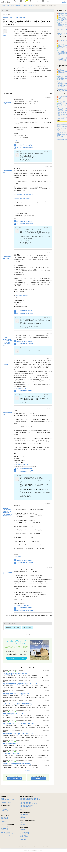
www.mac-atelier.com (22, 218)
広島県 (29, 805)
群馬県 (27, 799)
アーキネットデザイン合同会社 (7, 363)
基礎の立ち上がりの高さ (62, 110)
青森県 (24, 798)
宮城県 (29, 798)
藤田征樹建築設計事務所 (7, 413)
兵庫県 (29, 803)
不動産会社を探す (23, 817)
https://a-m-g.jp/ (20, 140)
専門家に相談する (24, 827)
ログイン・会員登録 (61, 2)
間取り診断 (58, 129)
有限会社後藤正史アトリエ (7, 103)
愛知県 (27, 802)
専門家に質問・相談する (14, 778)
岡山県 (27, 805)
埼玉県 (29, 799)
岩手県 (27, 798)
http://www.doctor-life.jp (20, 388)
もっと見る (27, 770)
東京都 (4, 35)
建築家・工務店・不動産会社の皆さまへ (7, 799)
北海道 (21, 798)
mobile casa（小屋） (4, 828)
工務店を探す (22, 816)
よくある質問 (39, 846)
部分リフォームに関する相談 (24, 833)
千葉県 (32, 799)
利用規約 (21, 846)
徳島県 (21, 806)
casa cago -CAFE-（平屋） (5, 835)
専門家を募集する (38, 778)
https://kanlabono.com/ (22, 295)
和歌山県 (35, 803)
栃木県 (24, 799)
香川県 (24, 806)
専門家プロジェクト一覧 (24, 822)
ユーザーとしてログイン (5, 810)
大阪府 (27, 803)
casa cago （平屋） (4, 829)
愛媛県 (27, 806)
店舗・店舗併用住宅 (20, 17)
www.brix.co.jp (17, 556)
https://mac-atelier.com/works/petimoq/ (23, 194)
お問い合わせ (45, 846)
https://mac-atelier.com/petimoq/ (22, 198)
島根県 (24, 805)
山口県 (32, 805)
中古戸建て (5, 17)
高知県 (29, 806)
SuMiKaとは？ (3, 798)
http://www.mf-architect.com (21, 464)
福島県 (38, 798)
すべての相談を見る (23, 829)
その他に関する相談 (23, 839)
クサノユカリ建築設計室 (7, 573)
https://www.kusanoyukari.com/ (21, 605)
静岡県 (24, 802)
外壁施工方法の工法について (62, 139)
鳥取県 (21, 805)
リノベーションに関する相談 (24, 832)
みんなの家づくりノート (5, 817)
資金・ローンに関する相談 (24, 836)
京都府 (24, 803)
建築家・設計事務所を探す (24, 814)
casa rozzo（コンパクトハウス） (6, 832)
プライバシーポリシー (27, 846)
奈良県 (32, 803)
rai (4, 33)
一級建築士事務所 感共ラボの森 (7, 257)
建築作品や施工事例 (4, 818)
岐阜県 (21, 802)
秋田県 (32, 798)
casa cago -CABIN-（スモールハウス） (7, 833)
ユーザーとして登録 (4, 807)
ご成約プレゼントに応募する (6, 802)
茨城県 (21, 799)
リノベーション (12, 17)
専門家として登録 (4, 809)
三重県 (29, 802)
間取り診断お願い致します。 (62, 128)
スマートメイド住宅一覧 (5, 826)
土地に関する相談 (23, 835)
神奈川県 (38, 799)
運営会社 (34, 846)
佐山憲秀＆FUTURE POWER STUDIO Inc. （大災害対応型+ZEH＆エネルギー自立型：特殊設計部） (7, 341)
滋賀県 (21, 803)
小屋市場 (2, 820)
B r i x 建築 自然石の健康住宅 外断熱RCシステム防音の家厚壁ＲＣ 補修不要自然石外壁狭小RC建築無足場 (7, 512)
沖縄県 (21, 809)
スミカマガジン (3, 821)
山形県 (35, 798)
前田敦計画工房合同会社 (7, 171)
